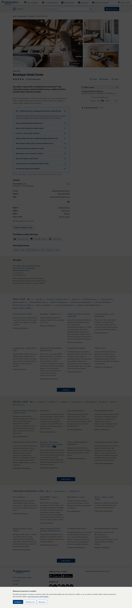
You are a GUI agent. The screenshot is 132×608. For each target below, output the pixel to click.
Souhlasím (18, 602)
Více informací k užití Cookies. (38, 596)
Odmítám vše (30, 602)
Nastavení (41, 602)
